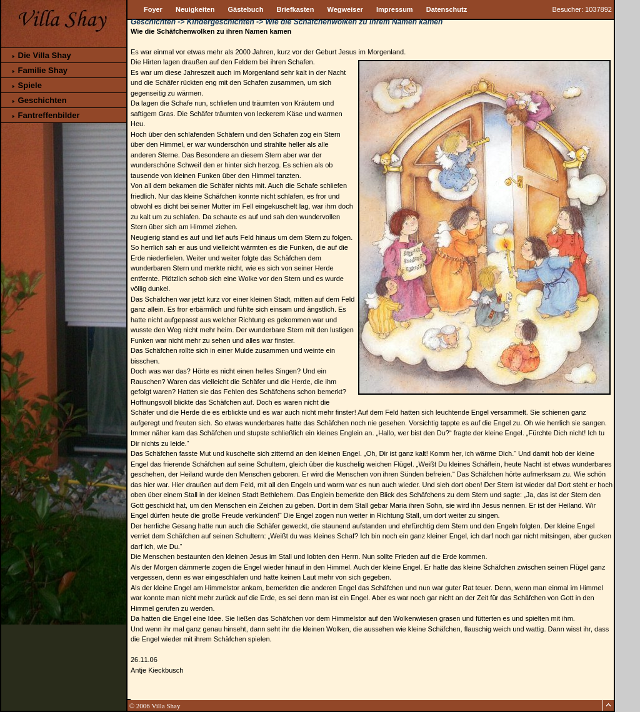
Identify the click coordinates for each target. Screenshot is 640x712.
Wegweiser (345, 9)
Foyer (153, 9)
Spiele (26, 85)
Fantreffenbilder (45, 115)
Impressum (394, 9)
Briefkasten (295, 9)
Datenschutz (446, 9)
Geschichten (39, 100)
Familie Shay (39, 70)
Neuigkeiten (195, 9)
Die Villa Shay (41, 55)
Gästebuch (246, 9)
